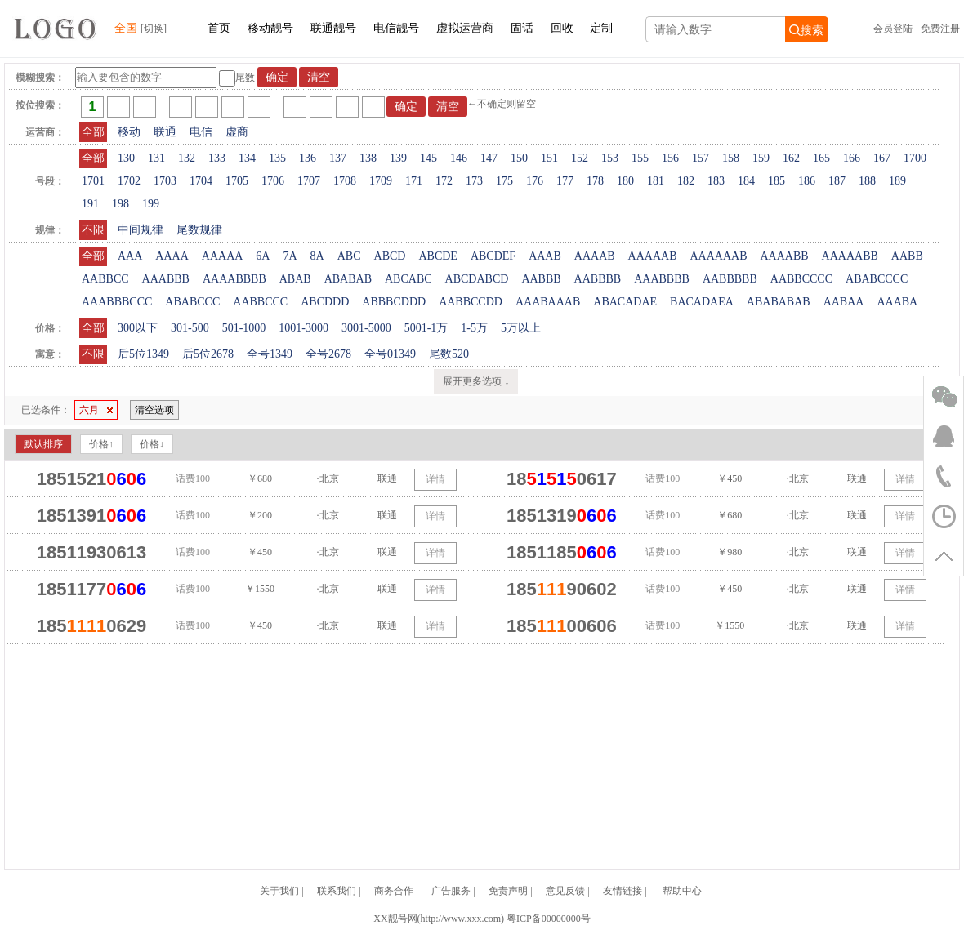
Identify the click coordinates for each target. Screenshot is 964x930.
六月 (96, 410)
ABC (349, 256)
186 (806, 181)
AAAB (545, 256)
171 (413, 181)
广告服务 (451, 891)
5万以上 (521, 328)
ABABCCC (192, 302)
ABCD (390, 256)
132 (186, 158)
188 (867, 181)
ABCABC (408, 279)
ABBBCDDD (394, 302)
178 (595, 181)
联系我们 (336, 891)
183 (716, 181)
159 (761, 158)
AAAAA (222, 256)
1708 (344, 181)
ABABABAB (778, 302)
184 (746, 181)
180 (625, 181)
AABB (907, 256)
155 (640, 158)
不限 (93, 230)
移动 (129, 132)
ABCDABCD (477, 279)
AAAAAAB (718, 256)
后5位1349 (143, 354)
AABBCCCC (801, 279)
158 (730, 158)
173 (474, 181)
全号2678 (328, 354)
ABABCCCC (877, 279)
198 (120, 204)
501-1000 (244, 328)
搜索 (806, 30)
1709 (380, 181)
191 (90, 204)
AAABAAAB (547, 302)
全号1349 (269, 354)
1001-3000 (303, 328)
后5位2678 (208, 354)
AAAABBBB (234, 279)
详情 (435, 479)
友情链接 (622, 891)
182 (685, 181)
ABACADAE (625, 302)
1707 (308, 181)
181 (655, 181)
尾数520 (449, 354)
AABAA (843, 302)
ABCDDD (325, 302)
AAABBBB (662, 279)
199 (150, 204)
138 (368, 158)
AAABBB (166, 279)
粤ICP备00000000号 (549, 918)
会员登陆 (893, 28)
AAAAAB (652, 256)
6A (263, 256)
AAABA (897, 302)
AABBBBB (730, 279)
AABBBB (598, 279)
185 (776, 181)
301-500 (190, 328)
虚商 (236, 132)
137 (337, 158)
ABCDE (437, 256)
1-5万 (474, 328)
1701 (93, 181)
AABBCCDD (470, 302)
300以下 (138, 328)
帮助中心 (682, 891)
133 (216, 158)
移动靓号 (270, 28)
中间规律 (140, 230)
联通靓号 (333, 28)
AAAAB (594, 256)
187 (837, 181)
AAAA (171, 256)
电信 (201, 132)
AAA (130, 256)
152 (579, 158)
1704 (201, 181)
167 (881, 158)
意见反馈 (565, 891)
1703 (165, 181)
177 (564, 181)
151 (549, 158)
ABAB (295, 279)
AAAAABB (850, 256)
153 (609, 158)
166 (851, 158)
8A (317, 256)
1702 (129, 181)
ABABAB (348, 279)
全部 (93, 132)
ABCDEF (493, 256)
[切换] (154, 28)
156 (670, 158)
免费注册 (940, 28)
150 (519, 158)
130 (126, 158)
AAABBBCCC (117, 302)
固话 (522, 28)
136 (307, 158)
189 (897, 181)
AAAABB (784, 256)
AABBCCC (260, 302)
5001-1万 (426, 328)
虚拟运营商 (464, 28)
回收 (562, 28)
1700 (915, 158)
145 (428, 158)
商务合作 (393, 891)
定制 (601, 28)
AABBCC (105, 279)
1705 (236, 181)
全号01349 (390, 354)
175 (504, 181)
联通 (165, 132)
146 (458, 158)
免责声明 (508, 891)
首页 (219, 28)
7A (290, 256)
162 (791, 158)
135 (277, 158)
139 (398, 158)
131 (156, 158)
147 (489, 158)
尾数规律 (199, 230)
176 (534, 181)
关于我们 (279, 891)
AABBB (540, 279)
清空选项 (154, 410)
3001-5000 (366, 328)
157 (700, 158)
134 (247, 158)
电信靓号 (396, 28)
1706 (272, 181)
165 (821, 158)
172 (444, 181)
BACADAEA (702, 302)
